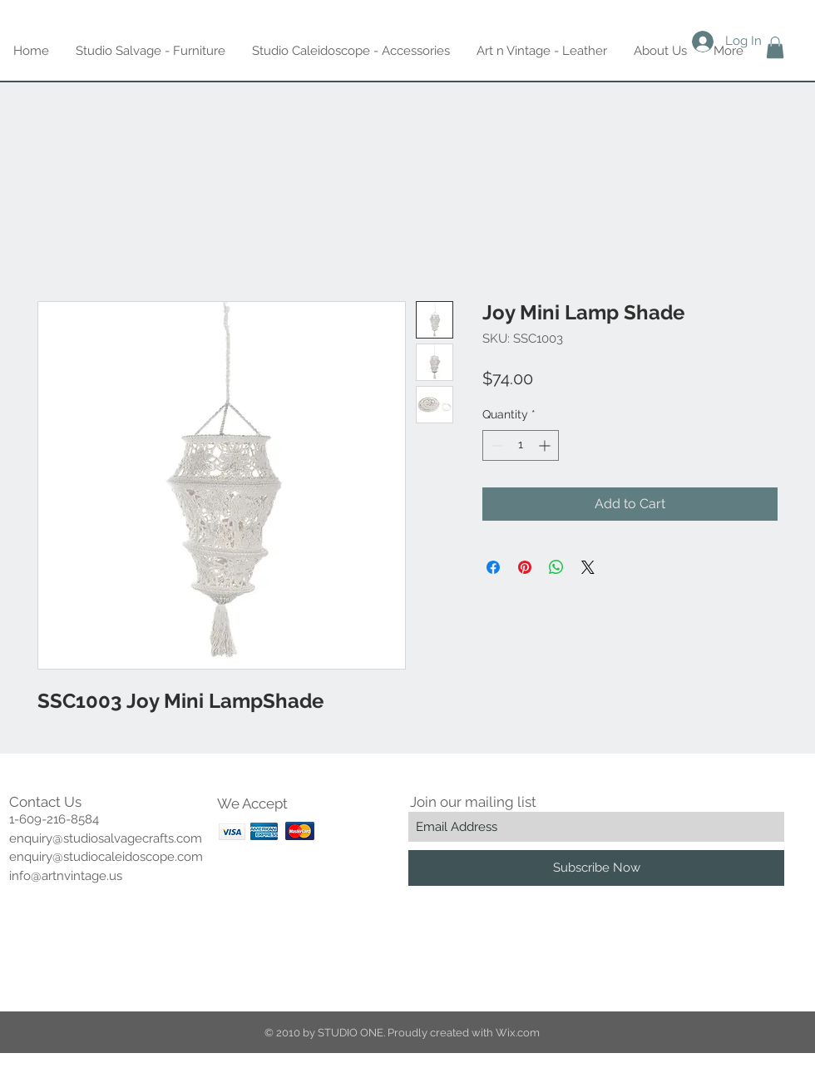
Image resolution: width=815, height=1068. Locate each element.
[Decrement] (495, 445)
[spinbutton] (521, 445)
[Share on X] (588, 567)
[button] (775, 47)
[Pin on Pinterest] (525, 567)
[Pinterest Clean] (101, 952)
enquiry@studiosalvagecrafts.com (105, 838)
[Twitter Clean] (68, 952)
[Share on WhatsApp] (556, 567)
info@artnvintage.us (65, 875)
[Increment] (546, 445)
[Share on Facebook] (493, 567)
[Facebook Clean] (35, 952)
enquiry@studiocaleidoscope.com (106, 856)
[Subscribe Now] (596, 868)
